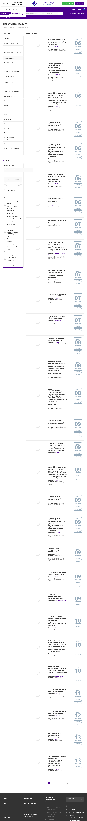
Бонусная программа (31, 808)
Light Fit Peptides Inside (60, 426)
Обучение (6, 808)
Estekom (57, 627)
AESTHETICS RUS (59, 375)
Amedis (56, 222)
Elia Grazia (57, 106)
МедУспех (57, 452)
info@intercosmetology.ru (76, 812)
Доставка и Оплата (30, 803)
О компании (28, 798)
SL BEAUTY (57, 554)
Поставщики (7, 817)
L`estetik (57, 342)
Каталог (5, 798)
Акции (5, 803)
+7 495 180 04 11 (17, 2)
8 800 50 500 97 (17, 4)
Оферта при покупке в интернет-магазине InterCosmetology (31, 814)
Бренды (5, 812)
